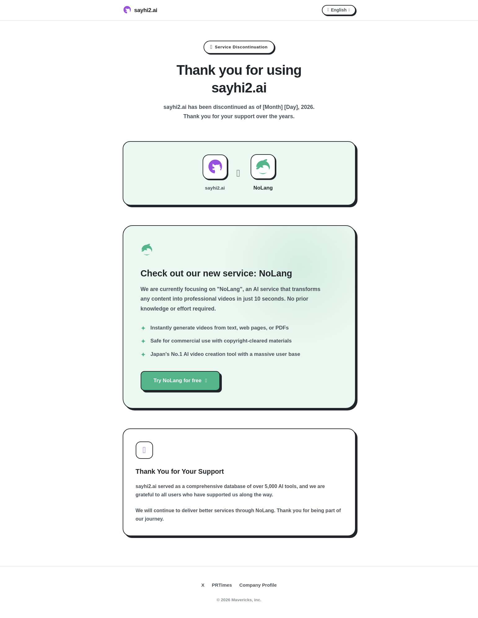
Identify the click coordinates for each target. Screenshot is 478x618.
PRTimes (222, 585)
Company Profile (258, 585)
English (338, 9)
